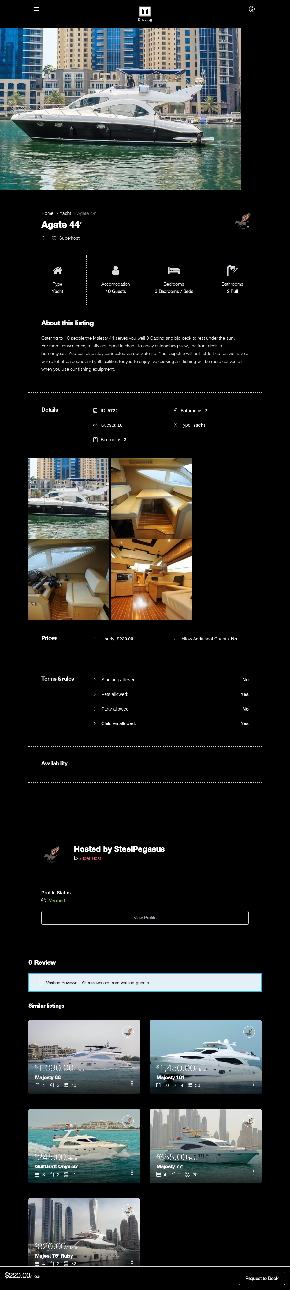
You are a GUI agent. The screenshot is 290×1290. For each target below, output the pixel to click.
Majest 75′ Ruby (54, 1150)
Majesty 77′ (170, 1060)
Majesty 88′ (49, 971)
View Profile (145, 813)
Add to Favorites (145, 1198)
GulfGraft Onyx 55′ (57, 1060)
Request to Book (261, 1278)
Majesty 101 (171, 971)
